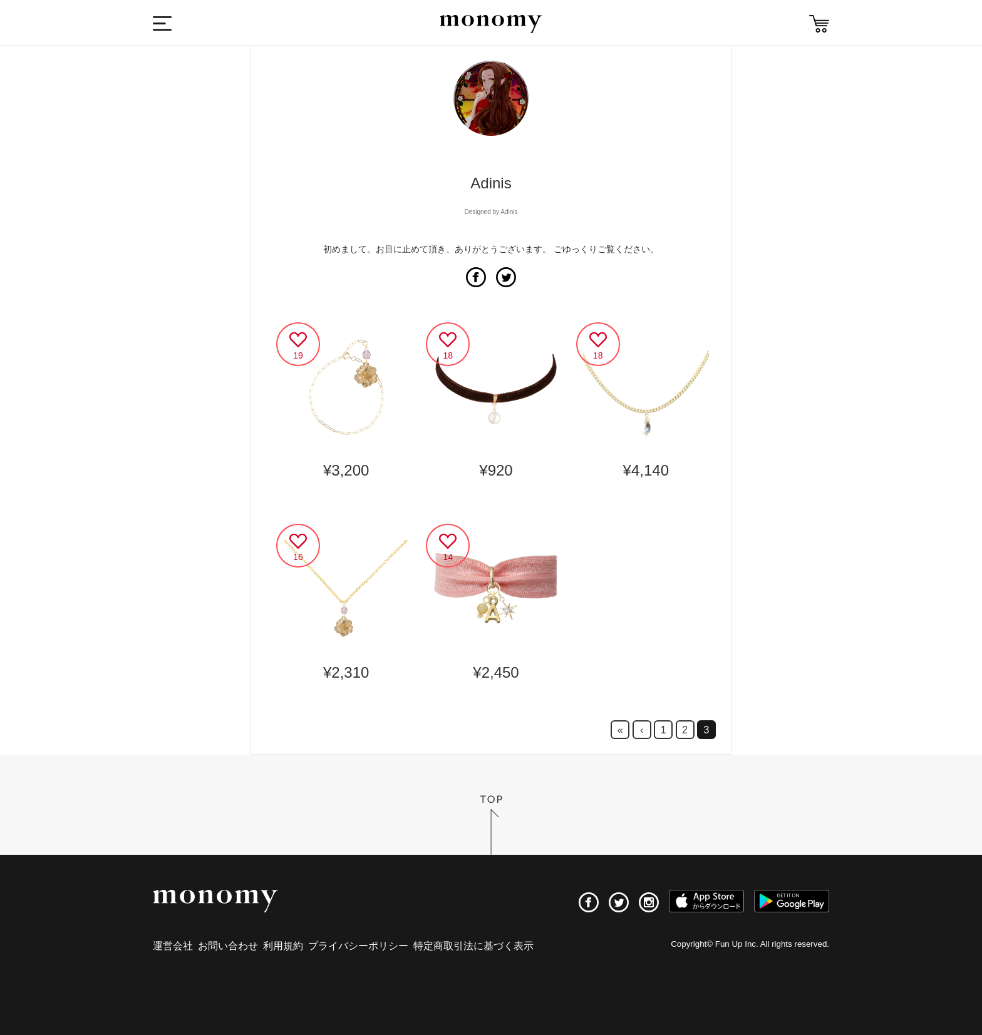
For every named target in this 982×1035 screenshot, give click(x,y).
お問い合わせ (228, 946)
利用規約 (283, 946)
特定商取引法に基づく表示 (473, 946)
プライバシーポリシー (358, 946)
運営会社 (173, 946)
